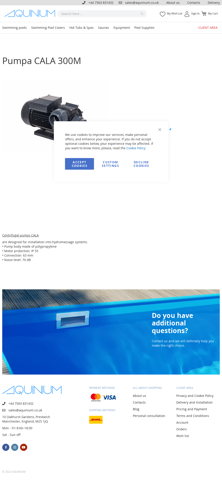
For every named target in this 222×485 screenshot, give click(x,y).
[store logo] (31, 13)
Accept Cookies (79, 164)
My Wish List (174, 13)
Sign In (195, 13)
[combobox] (102, 13)
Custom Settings (110, 164)
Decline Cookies (141, 164)
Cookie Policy (136, 148)
